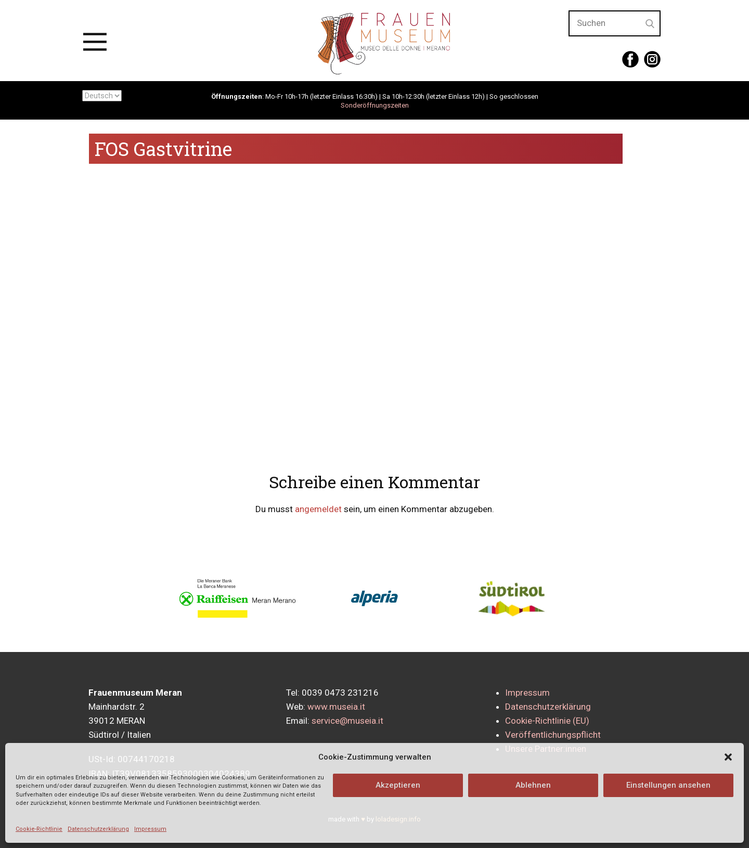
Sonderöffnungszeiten (375, 105)
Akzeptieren (398, 785)
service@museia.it (347, 720)
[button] (728, 757)
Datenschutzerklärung (98, 829)
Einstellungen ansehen (668, 785)
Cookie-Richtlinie (39, 829)
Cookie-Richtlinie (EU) (547, 720)
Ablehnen (533, 785)
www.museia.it (336, 706)
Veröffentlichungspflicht (553, 734)
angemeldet (318, 509)
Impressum (150, 829)
